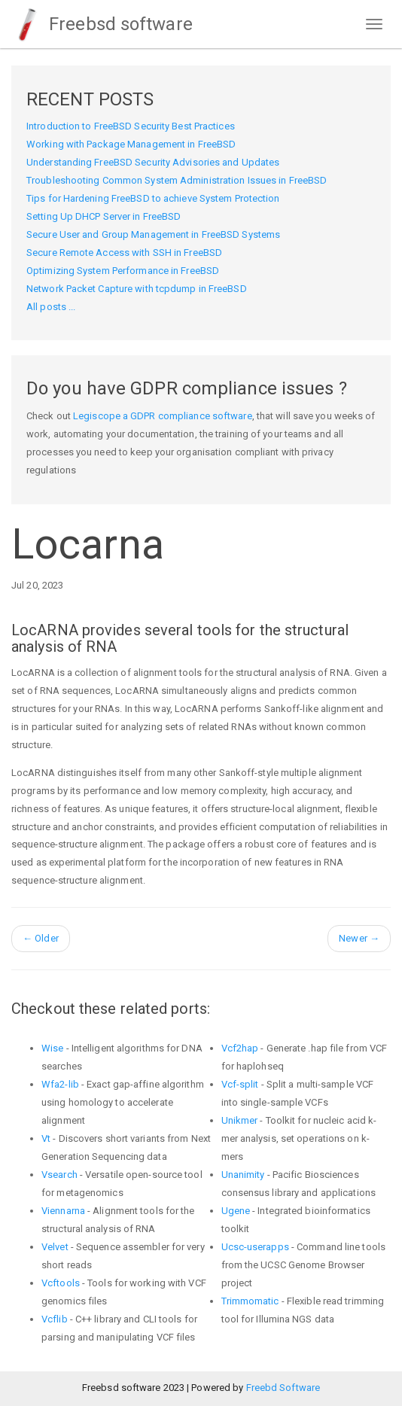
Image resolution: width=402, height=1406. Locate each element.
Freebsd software (102, 24)
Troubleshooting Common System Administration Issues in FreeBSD (176, 180)
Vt (45, 1138)
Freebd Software (283, 1387)
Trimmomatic (250, 1301)
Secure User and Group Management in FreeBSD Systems (153, 234)
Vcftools (60, 1283)
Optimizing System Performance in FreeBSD (122, 270)
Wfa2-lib (60, 1084)
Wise (52, 1048)
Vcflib (54, 1319)
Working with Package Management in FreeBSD (131, 144)
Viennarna (63, 1210)
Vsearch (59, 1174)
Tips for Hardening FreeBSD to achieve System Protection (153, 198)
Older (41, 938)
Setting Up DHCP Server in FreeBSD (103, 216)
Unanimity (243, 1174)
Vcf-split (240, 1084)
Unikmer (239, 1120)
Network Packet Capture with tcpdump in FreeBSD (136, 288)
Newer (359, 938)
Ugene (236, 1210)
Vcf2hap (240, 1048)
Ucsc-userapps (255, 1246)
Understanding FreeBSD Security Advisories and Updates (152, 162)
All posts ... (50, 306)
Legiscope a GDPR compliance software (162, 415)
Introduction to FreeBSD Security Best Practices (130, 126)
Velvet (55, 1246)
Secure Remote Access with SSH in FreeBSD (124, 252)
